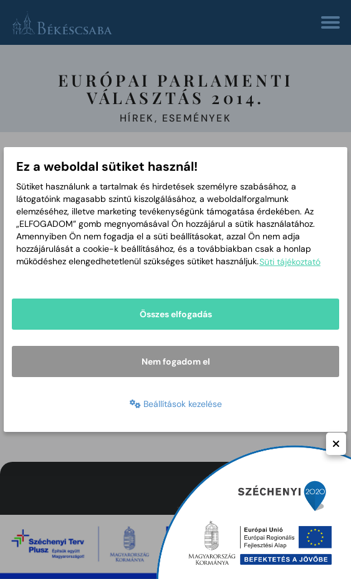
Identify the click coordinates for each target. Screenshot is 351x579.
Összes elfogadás (176, 314)
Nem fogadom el (176, 361)
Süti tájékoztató (289, 261)
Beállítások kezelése (176, 403)
